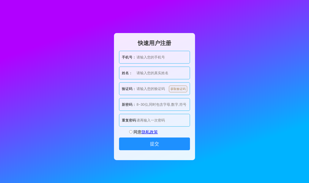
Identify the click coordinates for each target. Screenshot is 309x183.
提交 (154, 143)
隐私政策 (150, 132)
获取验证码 (178, 89)
